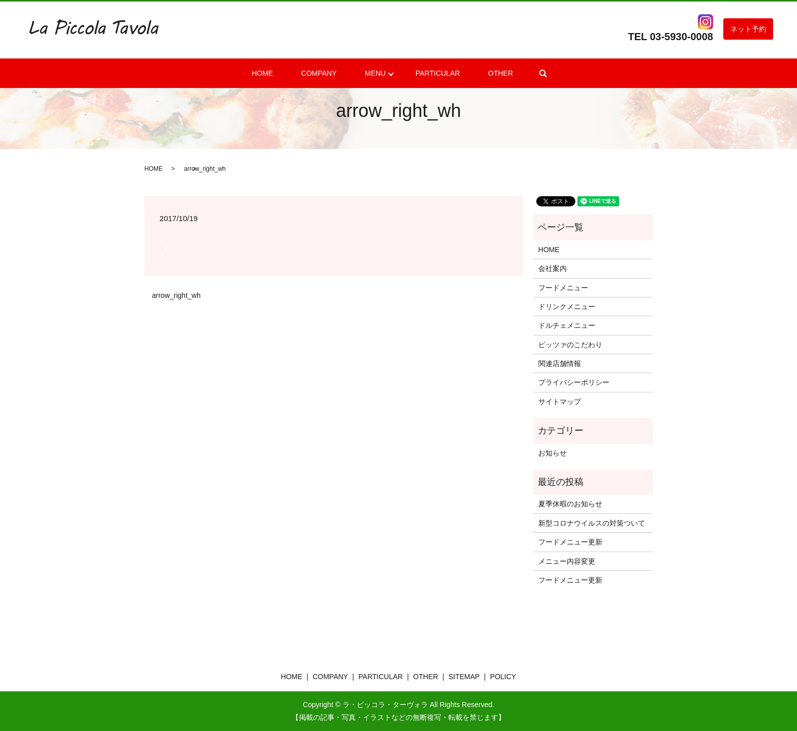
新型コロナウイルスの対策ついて (591, 523)
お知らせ (552, 453)
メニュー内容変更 (566, 561)
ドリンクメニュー (566, 306)
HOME (281, 73)
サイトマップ (559, 402)
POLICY (503, 677)
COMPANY (327, 73)
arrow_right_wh (176, 295)
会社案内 (552, 268)
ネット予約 (748, 29)
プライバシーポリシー (573, 382)
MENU (372, 73)
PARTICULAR (429, 73)
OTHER (481, 73)
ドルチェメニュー (566, 325)
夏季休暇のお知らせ (570, 504)
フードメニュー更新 (570, 542)
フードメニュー (563, 288)
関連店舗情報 (559, 363)
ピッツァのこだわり (570, 345)
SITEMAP (463, 677)
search (518, 73)
